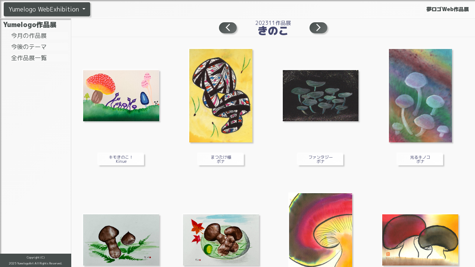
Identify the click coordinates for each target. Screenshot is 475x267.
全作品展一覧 (29, 58)
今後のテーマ (29, 46)
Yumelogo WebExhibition (45, 9)
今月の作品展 (29, 35)
